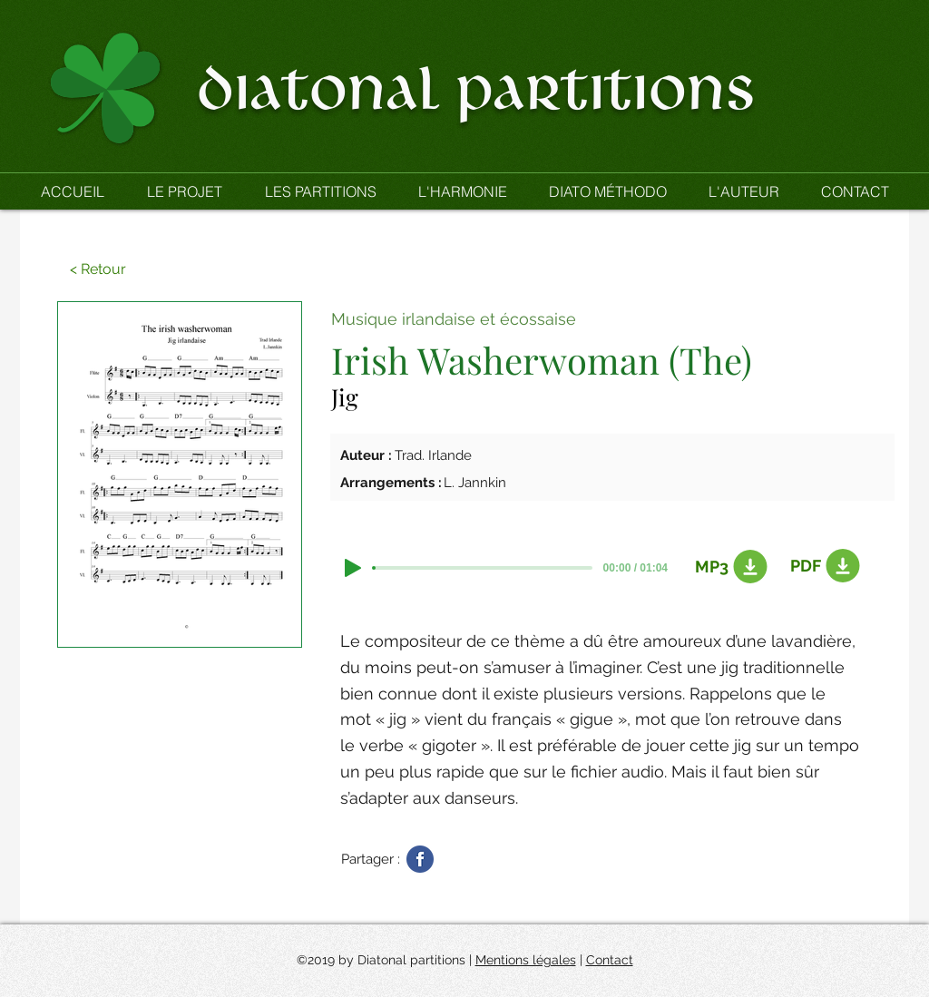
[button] (319, 191)
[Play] (353, 568)
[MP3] (727, 567)
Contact (609, 960)
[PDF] (822, 566)
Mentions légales (525, 960)
